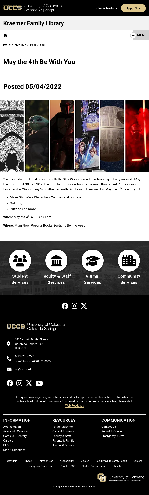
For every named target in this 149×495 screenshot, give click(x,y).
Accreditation (12, 426)
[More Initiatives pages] (102, 35)
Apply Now (121, 8)
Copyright (12, 460)
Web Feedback (74, 405)
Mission (84, 460)
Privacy (28, 460)
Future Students (62, 426)
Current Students (63, 431)
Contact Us (108, 426)
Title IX (117, 466)
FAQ (6, 445)
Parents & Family (63, 440)
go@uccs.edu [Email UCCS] (23, 369)
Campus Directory (15, 436)
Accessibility (67, 460)
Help (60, 35)
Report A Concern (112, 431)
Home (7, 44)
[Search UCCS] (141, 8)
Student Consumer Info (94, 466)
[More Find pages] (19, 35)
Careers (8, 440)
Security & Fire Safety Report (111, 460)
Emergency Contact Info (41, 466)
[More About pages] (78, 35)
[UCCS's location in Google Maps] (33, 343)
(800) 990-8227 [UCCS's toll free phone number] (41, 361)
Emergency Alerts (112, 436)
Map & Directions (14, 450)
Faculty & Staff (61, 436)
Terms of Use (45, 460)
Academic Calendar (16, 431)
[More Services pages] (41, 35)
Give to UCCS (68, 466)
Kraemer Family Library (33, 23)
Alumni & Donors (63, 445)
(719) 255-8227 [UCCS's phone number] (24, 356)
